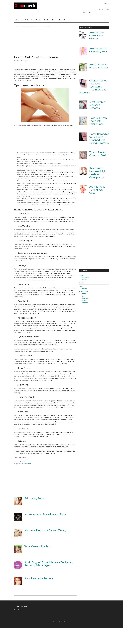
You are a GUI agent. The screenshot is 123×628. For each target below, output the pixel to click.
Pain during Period (34, 498)
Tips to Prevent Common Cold (98, 154)
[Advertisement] (45, 44)
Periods (84, 300)
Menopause (85, 298)
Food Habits (85, 277)
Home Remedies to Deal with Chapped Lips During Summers (99, 138)
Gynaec (84, 296)
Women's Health (83, 291)
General (22, 461)
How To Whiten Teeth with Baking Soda (98, 120)
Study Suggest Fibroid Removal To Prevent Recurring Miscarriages (48, 564)
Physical (84, 279)
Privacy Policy (17, 610)
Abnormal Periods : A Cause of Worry (45, 530)
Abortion (84, 294)
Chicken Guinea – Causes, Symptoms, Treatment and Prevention (93, 86)
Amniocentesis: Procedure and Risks (45, 514)
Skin (22, 463)
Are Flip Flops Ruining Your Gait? (97, 189)
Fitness (81, 275)
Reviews (84, 288)
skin (59, 74)
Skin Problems (27, 463)
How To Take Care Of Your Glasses (96, 35)
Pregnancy (85, 302)
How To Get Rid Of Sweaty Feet (98, 50)
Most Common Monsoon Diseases (97, 104)
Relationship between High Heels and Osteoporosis (97, 173)
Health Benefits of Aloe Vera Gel (98, 66)
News (80, 286)
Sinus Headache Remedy (38, 578)
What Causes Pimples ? (38, 546)
